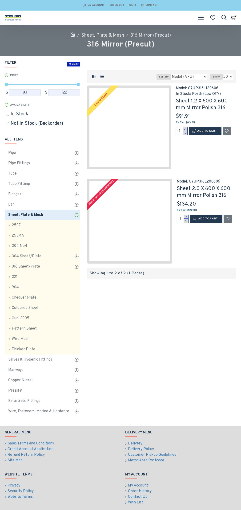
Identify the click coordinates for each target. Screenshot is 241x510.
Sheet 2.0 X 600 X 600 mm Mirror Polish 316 (203, 192)
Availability (20, 105)
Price (14, 75)
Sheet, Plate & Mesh (102, 35)
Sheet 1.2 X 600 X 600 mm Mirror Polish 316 (202, 104)
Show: (216, 77)
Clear (75, 64)
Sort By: (164, 77)
